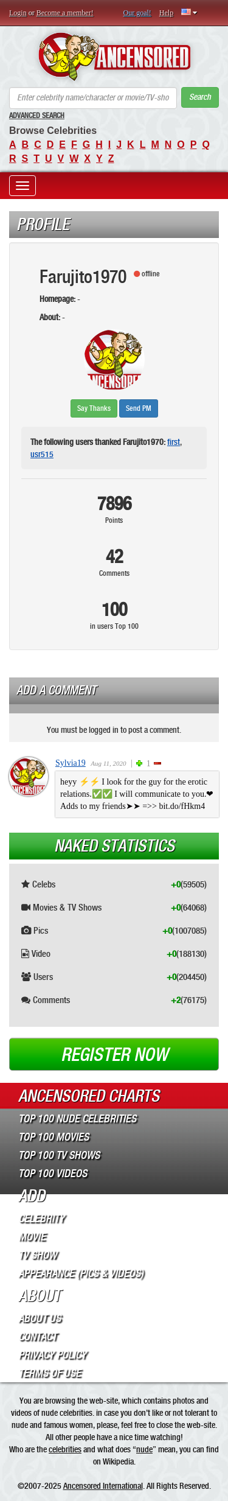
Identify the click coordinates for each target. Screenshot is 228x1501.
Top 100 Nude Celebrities (77, 1118)
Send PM (138, 408)
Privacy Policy (52, 1355)
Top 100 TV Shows (59, 1155)
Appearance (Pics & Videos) (80, 1273)
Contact (37, 1336)
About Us (39, 1318)
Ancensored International (103, 1486)
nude (144, 1449)
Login (18, 13)
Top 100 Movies (53, 1137)
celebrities (65, 1449)
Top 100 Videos (52, 1173)
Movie (32, 1237)
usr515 (42, 454)
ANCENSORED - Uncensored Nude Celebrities (114, 56)
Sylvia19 (70, 763)
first (173, 442)
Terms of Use (49, 1373)
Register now (114, 1054)
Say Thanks (94, 408)
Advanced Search (36, 115)
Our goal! (137, 13)
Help (166, 13)
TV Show (37, 1255)
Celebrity (41, 1218)
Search (200, 97)
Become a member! (65, 13)
